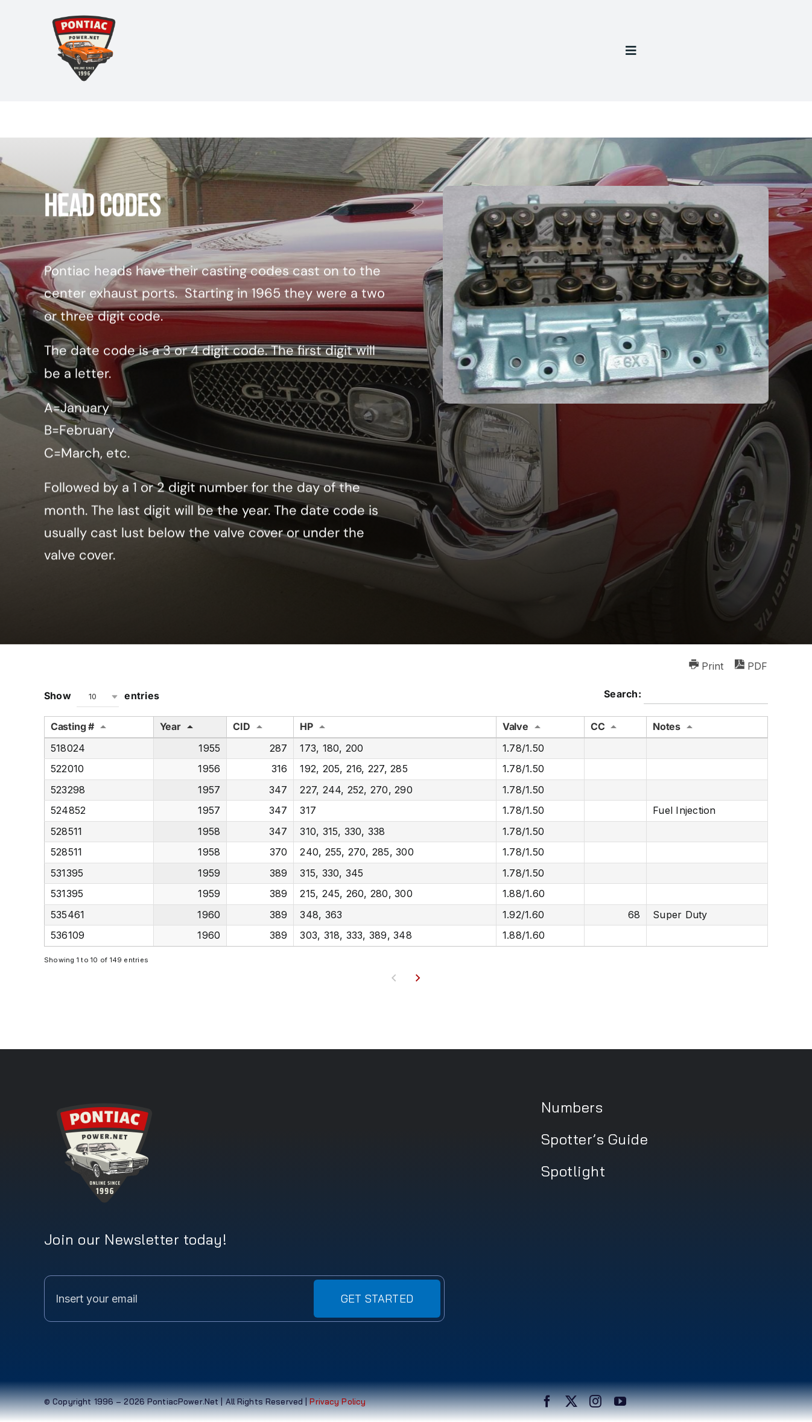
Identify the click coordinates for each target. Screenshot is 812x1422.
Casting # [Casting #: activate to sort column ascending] (72, 726)
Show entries (101, 696)
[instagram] (595, 1401)
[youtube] (620, 1401)
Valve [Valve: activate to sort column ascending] (515, 726)
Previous (394, 978)
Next (418, 978)
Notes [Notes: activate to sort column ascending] (666, 726)
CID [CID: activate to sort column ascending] (241, 726)
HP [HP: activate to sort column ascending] (306, 726)
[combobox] (98, 696)
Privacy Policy (336, 1401)
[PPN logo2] (104, 1097)
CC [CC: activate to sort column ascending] (598, 726)
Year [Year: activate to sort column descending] (170, 726)
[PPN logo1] (84, 13)
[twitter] (571, 1401)
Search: (686, 695)
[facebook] (547, 1401)
